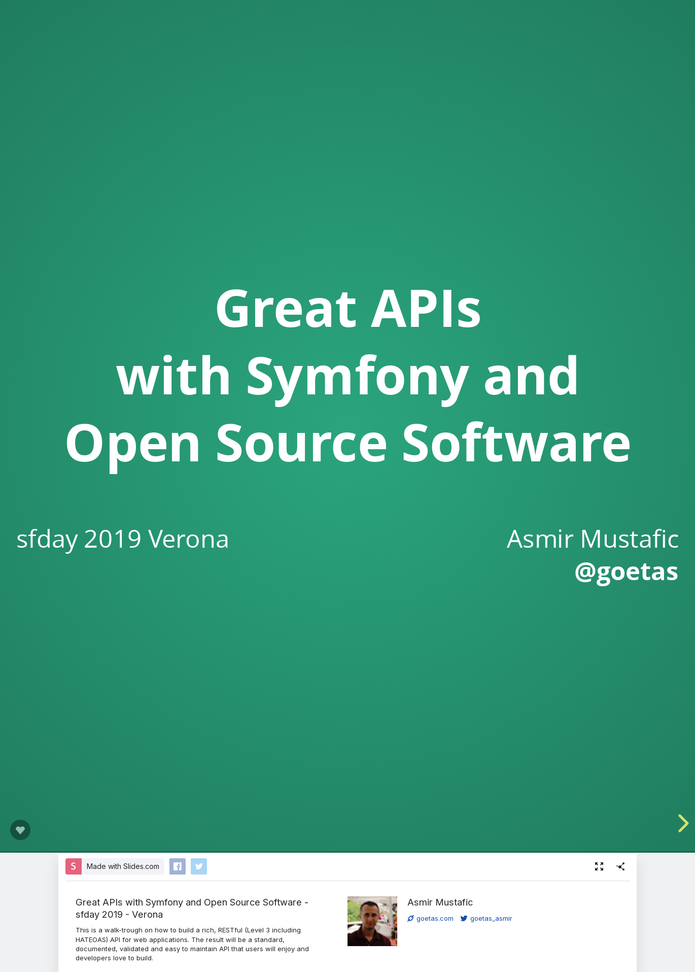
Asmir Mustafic (440, 902)
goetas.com (430, 918)
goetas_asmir (486, 918)
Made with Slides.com (123, 866)
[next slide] (681, 823)
